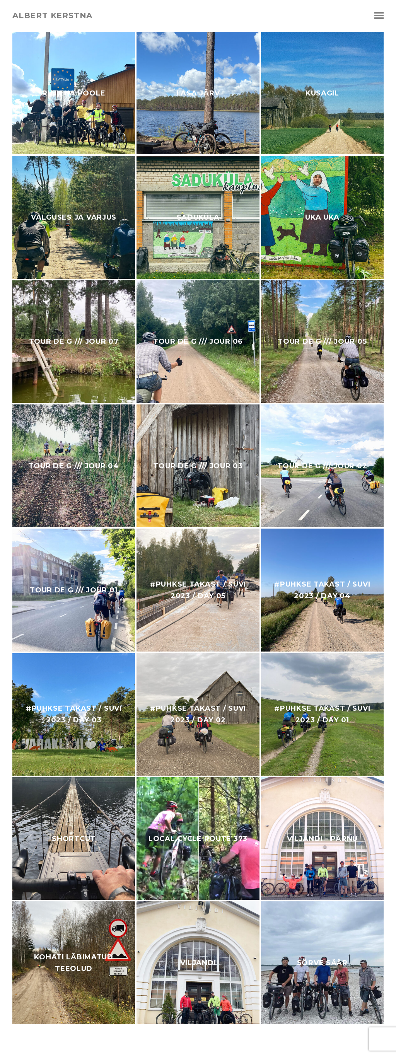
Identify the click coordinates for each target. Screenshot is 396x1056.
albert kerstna (52, 15)
